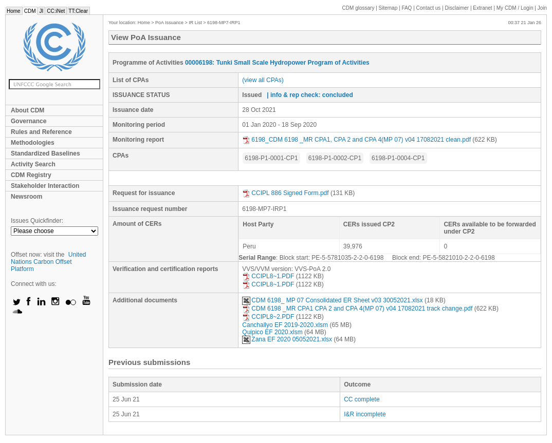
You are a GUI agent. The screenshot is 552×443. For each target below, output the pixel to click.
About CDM (27, 110)
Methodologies (32, 142)
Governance (28, 121)
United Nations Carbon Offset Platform (48, 262)
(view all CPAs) (262, 80)
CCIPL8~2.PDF (268, 316)
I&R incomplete (364, 414)
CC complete (361, 399)
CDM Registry (31, 175)
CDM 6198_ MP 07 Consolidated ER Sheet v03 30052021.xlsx (332, 300)
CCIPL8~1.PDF (268, 276)
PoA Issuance (169, 22)
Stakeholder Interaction (45, 185)
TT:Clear (78, 11)
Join (542, 8)
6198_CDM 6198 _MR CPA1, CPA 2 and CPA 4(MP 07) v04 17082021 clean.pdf (356, 139)
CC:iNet (56, 11)
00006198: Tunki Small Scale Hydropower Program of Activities (277, 62)
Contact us (428, 8)
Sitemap (388, 8)
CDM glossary (358, 8)
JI (41, 11)
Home (14, 11)
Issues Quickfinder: (37, 220)
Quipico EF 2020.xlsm (272, 332)
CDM (30, 11)
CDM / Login (515, 8)
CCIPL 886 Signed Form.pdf (285, 193)
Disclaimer (457, 8)
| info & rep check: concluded (310, 95)
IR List (195, 22)
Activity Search (33, 164)
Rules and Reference (41, 132)
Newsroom (26, 196)
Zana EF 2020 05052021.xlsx (287, 339)
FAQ (406, 8)
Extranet (482, 8)
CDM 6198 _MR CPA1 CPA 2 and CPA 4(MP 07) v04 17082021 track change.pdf (357, 308)
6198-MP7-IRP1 (224, 22)
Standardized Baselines (45, 153)
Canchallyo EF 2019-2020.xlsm (285, 325)
